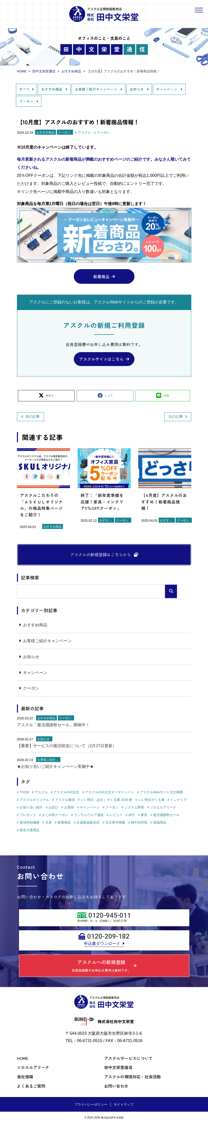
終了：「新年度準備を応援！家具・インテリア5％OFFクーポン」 (102, 501)
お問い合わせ (116, 1086)
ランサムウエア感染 (89, 815)
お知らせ (137, 89)
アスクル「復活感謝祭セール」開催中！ (53, 725)
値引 (131, 815)
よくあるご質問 (31, 1086)
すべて (24, 89)
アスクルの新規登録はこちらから (101, 554)
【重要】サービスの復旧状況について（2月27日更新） (67, 746)
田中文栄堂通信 (118, 1067)
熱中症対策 (139, 822)
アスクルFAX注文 (66, 792)
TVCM (24, 792)
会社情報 (25, 1077)
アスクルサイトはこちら (101, 359)
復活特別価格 (29, 822)
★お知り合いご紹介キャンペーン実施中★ (55, 766)
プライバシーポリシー (91, 1104)
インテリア (178, 800)
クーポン (26, 101)
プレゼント (28, 815)
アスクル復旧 (65, 800)
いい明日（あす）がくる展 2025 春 (106, 800)
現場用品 (159, 822)
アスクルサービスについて (128, 1058)
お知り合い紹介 (31, 807)
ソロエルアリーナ (163, 807)
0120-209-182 (108, 936)
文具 (48, 822)
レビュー (116, 815)
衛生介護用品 (29, 830)
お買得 (69, 807)
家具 (144, 815)
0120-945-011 (109, 915)
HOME (22, 1058)
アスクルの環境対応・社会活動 (132, 1077)
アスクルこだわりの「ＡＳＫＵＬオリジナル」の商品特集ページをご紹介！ (41, 505)
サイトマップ (123, 1104)
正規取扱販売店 (88, 822)
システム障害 (134, 807)
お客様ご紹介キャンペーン (96, 89)
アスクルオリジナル (34, 800)
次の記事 (176, 416)
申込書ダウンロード (102, 943)
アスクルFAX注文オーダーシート (109, 792)
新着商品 (101, 276)
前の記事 (33, 416)
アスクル (84, 132)
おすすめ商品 (52, 89)
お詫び (53, 807)
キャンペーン (167, 89)
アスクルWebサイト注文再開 (161, 792)
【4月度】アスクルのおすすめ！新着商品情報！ (164, 501)
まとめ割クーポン (55, 815)
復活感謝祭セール (166, 815)
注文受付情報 (115, 822)
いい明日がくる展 (151, 800)
